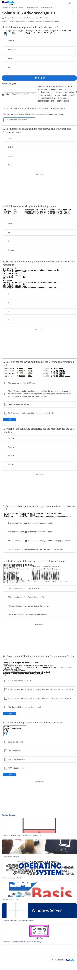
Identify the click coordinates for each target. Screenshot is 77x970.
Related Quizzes (8, 815)
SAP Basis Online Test (10, 899)
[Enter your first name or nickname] (19, 119)
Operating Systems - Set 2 (12, 878)
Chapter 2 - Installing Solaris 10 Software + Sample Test (22, 835)
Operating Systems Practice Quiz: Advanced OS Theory (22, 942)
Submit (9, 420)
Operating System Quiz (11, 856)
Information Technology (26, 18)
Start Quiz (39, 77)
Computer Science (11, 18)
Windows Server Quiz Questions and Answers (18, 920)
